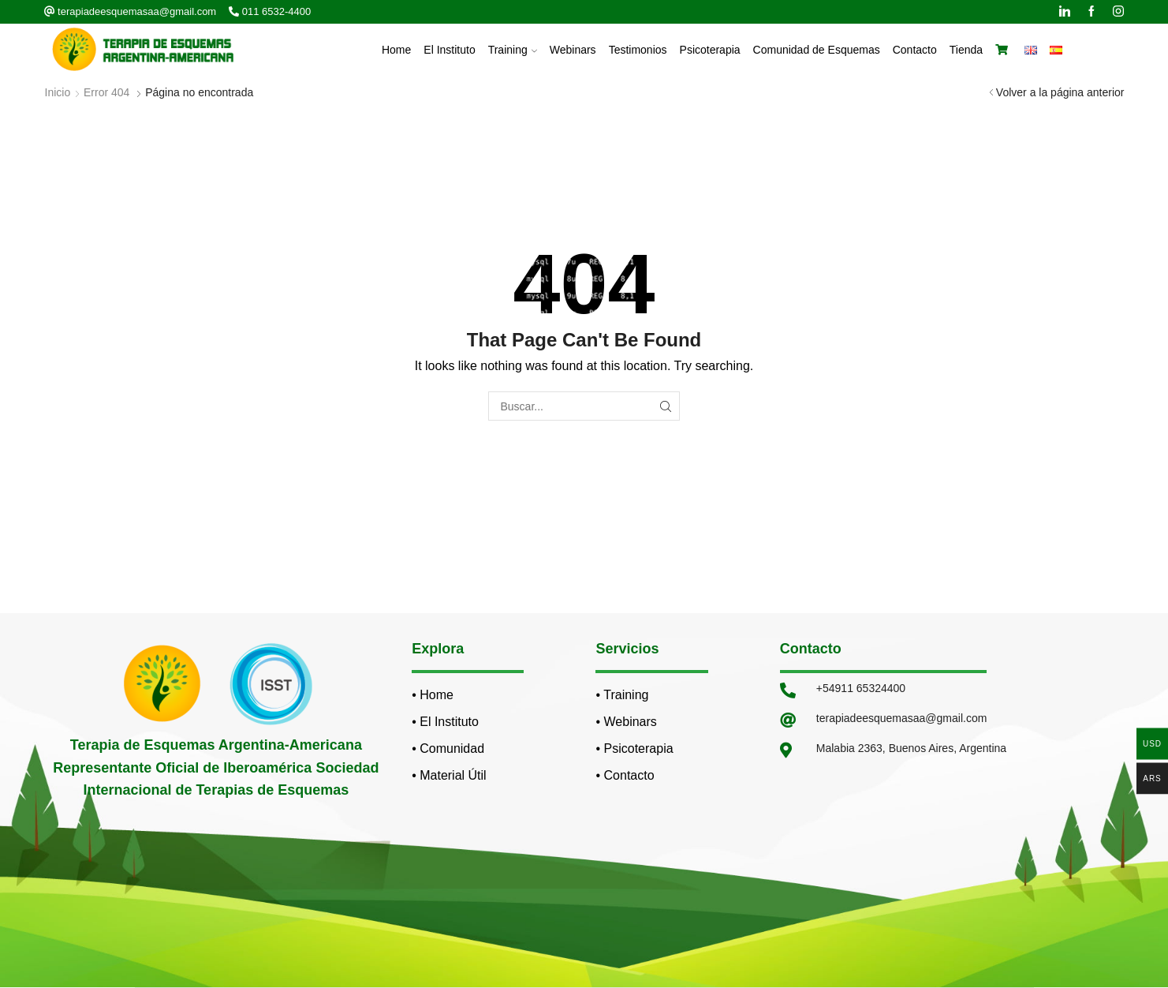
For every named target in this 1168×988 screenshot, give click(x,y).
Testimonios (638, 49)
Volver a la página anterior (1060, 92)
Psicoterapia (710, 49)
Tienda (966, 49)
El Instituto (449, 49)
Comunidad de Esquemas (816, 49)
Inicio (58, 92)
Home (396, 49)
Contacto (915, 49)
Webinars (573, 49)
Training (512, 49)
